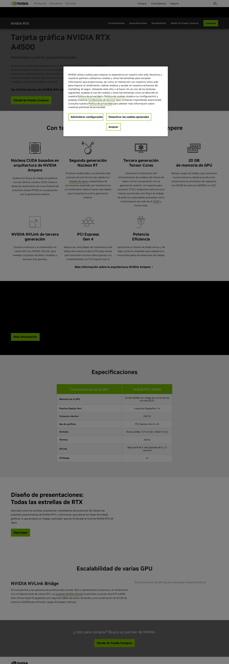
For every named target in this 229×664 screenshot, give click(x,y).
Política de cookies (114, 96)
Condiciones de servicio (101, 99)
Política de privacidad (90, 96)
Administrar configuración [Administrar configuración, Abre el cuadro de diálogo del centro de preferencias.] (87, 116)
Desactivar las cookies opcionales (129, 116)
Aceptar (113, 126)
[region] (115, 101)
